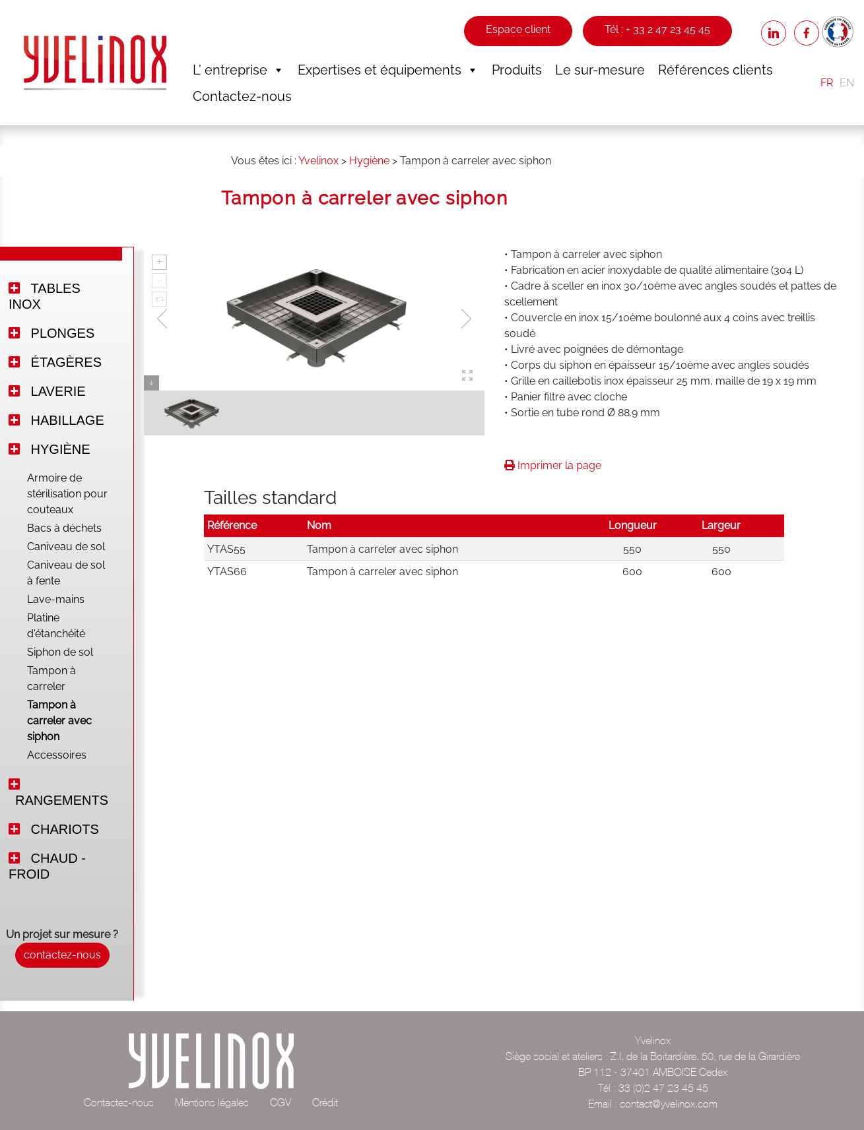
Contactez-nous (242, 96)
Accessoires (56, 755)
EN (847, 83)
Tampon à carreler (51, 678)
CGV (280, 1102)
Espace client (518, 29)
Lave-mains (55, 599)
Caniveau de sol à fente (66, 573)
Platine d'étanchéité (56, 626)
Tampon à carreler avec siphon (59, 721)
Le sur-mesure (600, 70)
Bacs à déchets (64, 528)
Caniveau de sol (66, 546)
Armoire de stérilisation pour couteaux (67, 494)
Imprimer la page (552, 465)
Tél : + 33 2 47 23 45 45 (657, 29)
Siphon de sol (60, 652)
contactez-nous (62, 955)
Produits (517, 70)
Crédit (325, 1102)
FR (826, 83)
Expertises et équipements (388, 70)
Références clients (715, 70)
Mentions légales (212, 1102)
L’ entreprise (238, 70)
